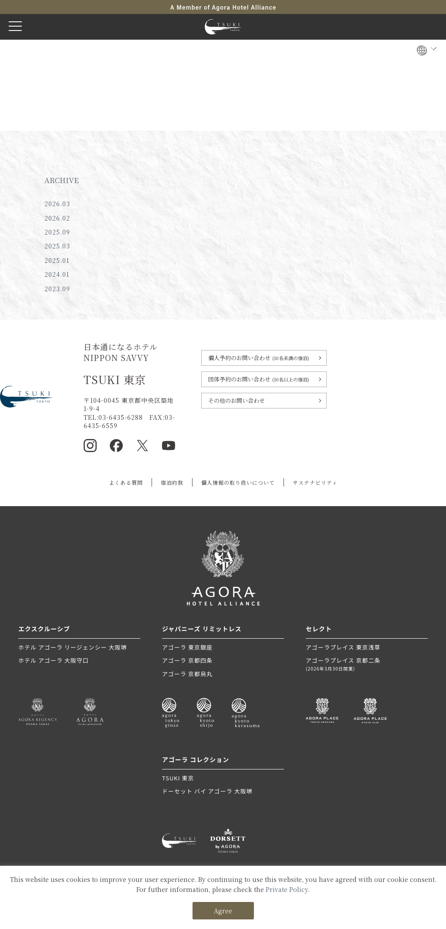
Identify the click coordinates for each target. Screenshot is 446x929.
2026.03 (57, 203)
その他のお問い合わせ (236, 400)
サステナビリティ (315, 482)
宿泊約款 (172, 482)
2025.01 (56, 260)
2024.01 (56, 274)
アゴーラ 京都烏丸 (187, 674)
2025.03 (57, 246)
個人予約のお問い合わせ (258, 358)
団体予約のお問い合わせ (258, 379)
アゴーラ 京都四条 (187, 660)
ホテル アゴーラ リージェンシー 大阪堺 (72, 647)
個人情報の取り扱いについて (238, 482)
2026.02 (57, 218)
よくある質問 (126, 482)
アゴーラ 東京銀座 (187, 647)
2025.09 (57, 232)
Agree (223, 910)
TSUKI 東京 (178, 778)
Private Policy (287, 889)
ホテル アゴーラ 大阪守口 (53, 660)
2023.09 (57, 288)
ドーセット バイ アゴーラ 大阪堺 (207, 791)
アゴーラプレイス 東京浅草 (343, 647)
